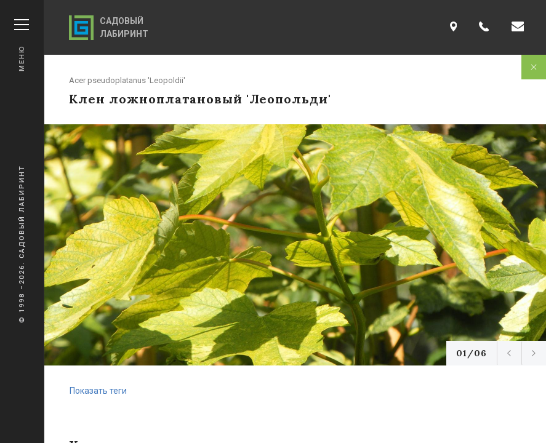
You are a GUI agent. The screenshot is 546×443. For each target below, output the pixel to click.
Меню (21, 45)
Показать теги (98, 391)
